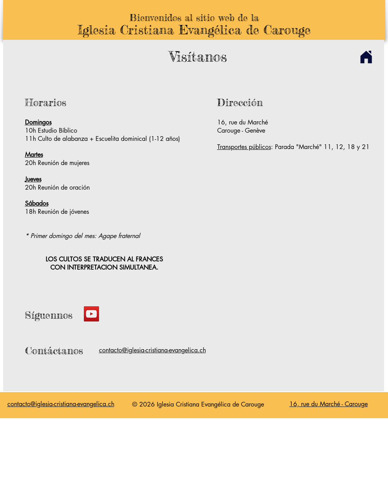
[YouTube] (91, 313)
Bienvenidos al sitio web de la (194, 17)
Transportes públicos (244, 147)
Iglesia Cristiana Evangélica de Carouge (194, 29)
